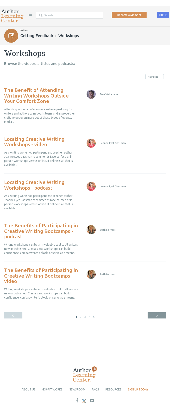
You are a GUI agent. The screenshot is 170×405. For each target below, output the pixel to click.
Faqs (95, 389)
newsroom (77, 389)
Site (30, 15)
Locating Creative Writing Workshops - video (34, 141)
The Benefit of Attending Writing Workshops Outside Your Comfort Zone (36, 95)
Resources (113, 389)
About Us (28, 389)
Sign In (163, 14)
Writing (24, 30)
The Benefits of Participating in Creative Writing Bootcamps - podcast (41, 231)
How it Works (52, 389)
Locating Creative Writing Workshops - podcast (34, 184)
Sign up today (138, 389)
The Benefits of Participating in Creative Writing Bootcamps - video (41, 275)
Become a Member (129, 15)
